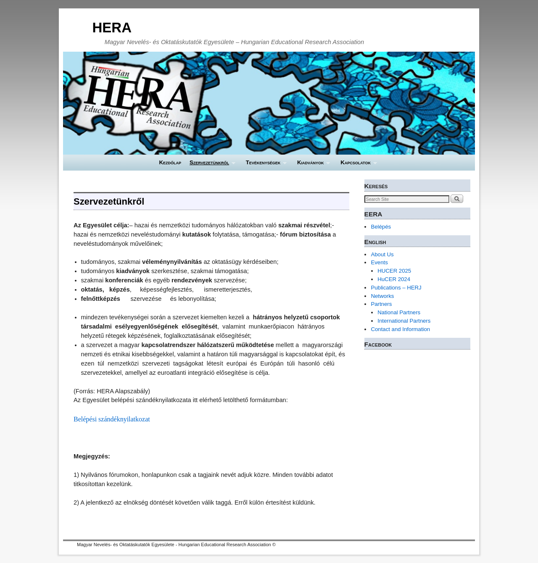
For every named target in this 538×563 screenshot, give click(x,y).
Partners (381, 304)
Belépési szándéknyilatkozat (112, 419)
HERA (112, 27)
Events (379, 262)
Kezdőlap (170, 162)
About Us (382, 254)
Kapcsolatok (356, 165)
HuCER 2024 (393, 279)
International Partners (403, 321)
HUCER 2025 (394, 271)
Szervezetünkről (210, 165)
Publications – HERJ (396, 287)
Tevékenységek (264, 165)
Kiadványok (311, 165)
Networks (382, 296)
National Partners (398, 312)
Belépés (381, 227)
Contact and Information (400, 329)
